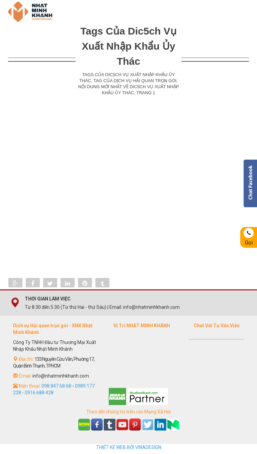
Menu (239, 11)
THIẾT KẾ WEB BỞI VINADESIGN (128, 447)
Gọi (249, 237)
